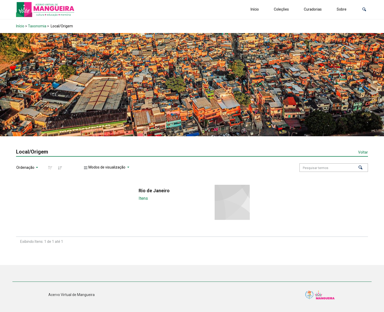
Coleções (281, 9)
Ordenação (25, 167)
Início (255, 9)
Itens (143, 198)
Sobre (342, 9)
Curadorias (313, 9)
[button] (364, 9)
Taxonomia (37, 26)
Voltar (363, 152)
